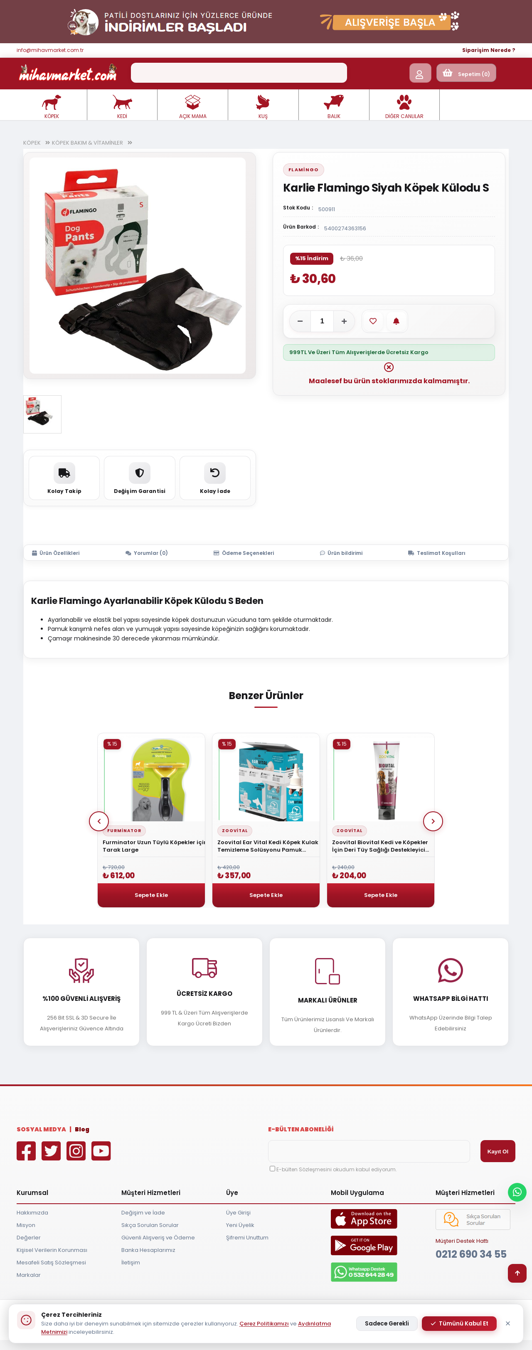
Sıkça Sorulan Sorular (150, 1225)
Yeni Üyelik (240, 1225)
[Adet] (322, 321)
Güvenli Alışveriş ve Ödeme (158, 1238)
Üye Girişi (238, 1213)
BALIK (333, 107)
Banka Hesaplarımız (148, 1250)
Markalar (29, 1275)
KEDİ (122, 107)
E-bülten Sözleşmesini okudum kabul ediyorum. (336, 1169)
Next (433, 821)
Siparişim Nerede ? (488, 50)
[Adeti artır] (344, 321)
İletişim (130, 1262)
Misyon (26, 1225)
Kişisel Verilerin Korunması (52, 1250)
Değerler (29, 1238)
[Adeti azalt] (300, 321)
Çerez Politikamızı (264, 1324)
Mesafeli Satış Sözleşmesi (51, 1262)
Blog (82, 1129)
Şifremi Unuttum (247, 1238)
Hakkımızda (32, 1213)
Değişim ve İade (143, 1213)
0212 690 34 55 (471, 1254)
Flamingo (303, 169)
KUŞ (263, 107)
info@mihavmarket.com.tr (50, 50)
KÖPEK (51, 107)
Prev (99, 821)
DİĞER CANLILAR (404, 107)
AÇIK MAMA (193, 107)
